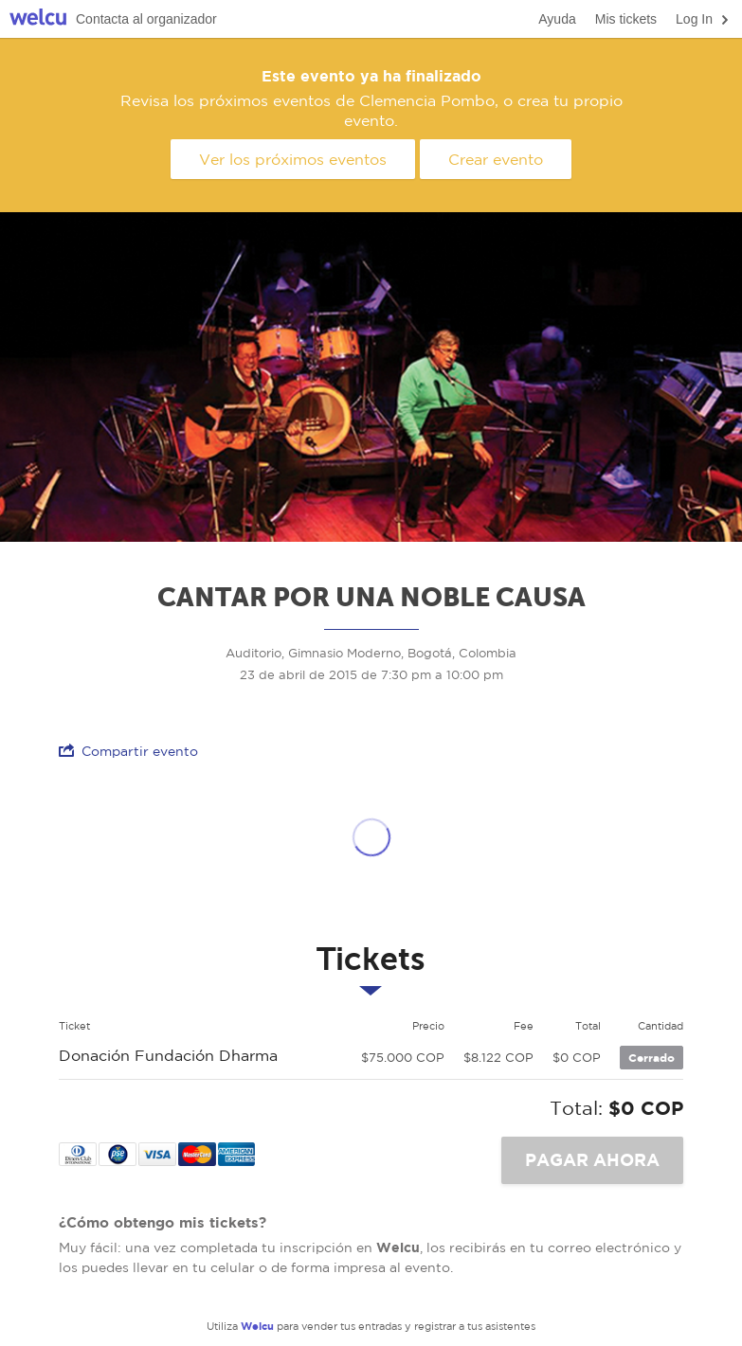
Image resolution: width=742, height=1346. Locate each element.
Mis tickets (626, 19)
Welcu (37, 19)
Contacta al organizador (146, 19)
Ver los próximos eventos (293, 159)
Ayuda (556, 19)
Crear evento (495, 159)
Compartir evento (128, 751)
